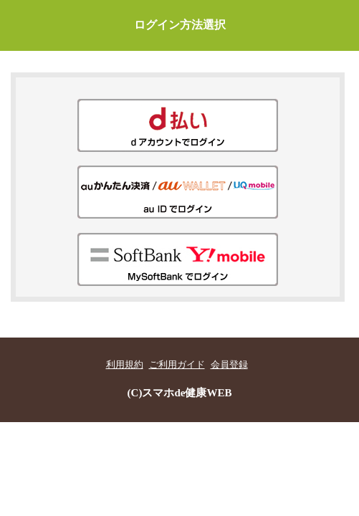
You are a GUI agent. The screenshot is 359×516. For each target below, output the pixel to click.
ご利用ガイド (177, 365)
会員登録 (229, 365)
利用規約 (124, 365)
